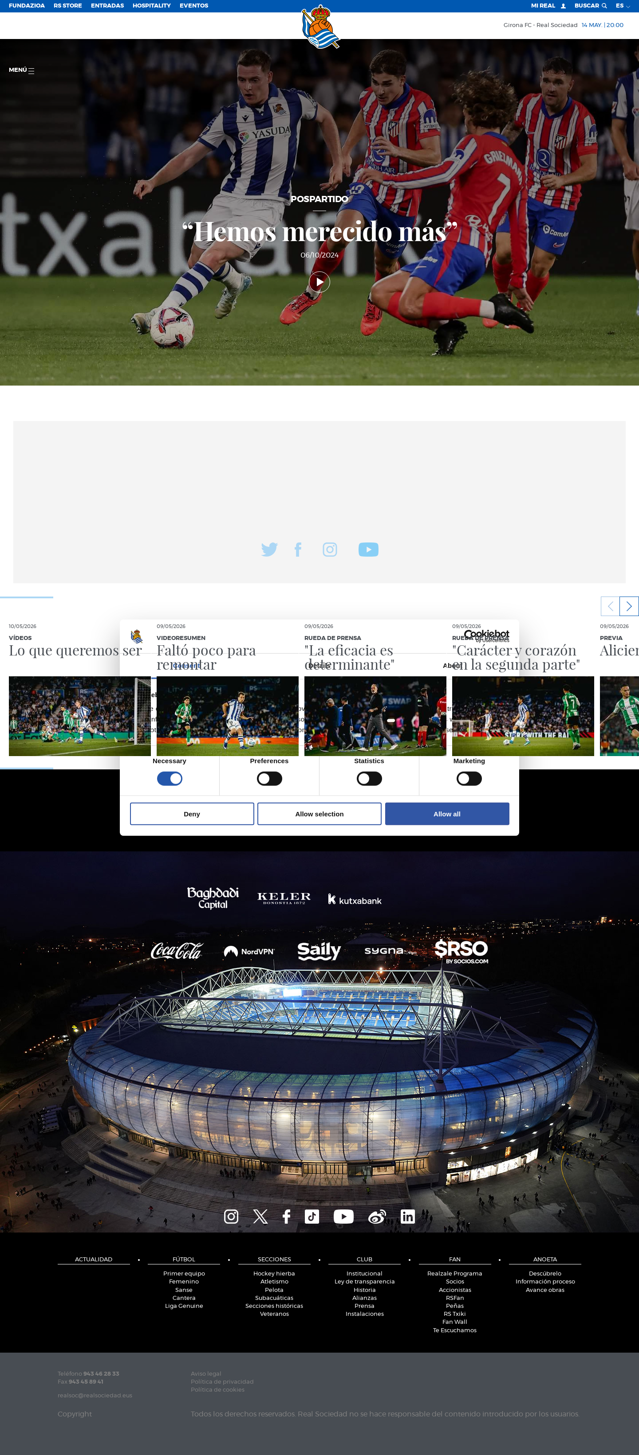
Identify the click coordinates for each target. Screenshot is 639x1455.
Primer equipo (184, 1274)
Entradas (107, 6)
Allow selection (319, 814)
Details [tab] (319, 665)
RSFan (455, 1298)
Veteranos (274, 1314)
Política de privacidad (222, 1382)
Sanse (184, 1290)
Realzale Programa (454, 1274)
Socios (455, 1282)
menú (21, 70)
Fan (455, 1260)
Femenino (184, 1282)
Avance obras (545, 1290)
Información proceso (545, 1282)
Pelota (274, 1290)
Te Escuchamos (455, 1331)
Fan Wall (454, 1322)
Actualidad (93, 1260)
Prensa (365, 1306)
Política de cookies (218, 1390)
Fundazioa (27, 6)
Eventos (194, 6)
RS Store (68, 6)
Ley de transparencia (365, 1282)
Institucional (365, 1274)
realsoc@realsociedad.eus (95, 1396)
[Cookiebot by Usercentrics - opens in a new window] (470, 636)
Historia (365, 1290)
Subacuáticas (274, 1298)
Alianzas (364, 1298)
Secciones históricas (274, 1306)
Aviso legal (206, 1374)
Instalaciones (365, 1314)
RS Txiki (455, 1314)
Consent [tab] (186, 665)
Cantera (184, 1298)
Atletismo (274, 1282)
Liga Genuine (184, 1306)
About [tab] (452, 665)
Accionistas (455, 1290)
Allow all (447, 814)
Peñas (455, 1306)
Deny (192, 814)
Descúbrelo (545, 1274)
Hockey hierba (274, 1274)
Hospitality (152, 6)
